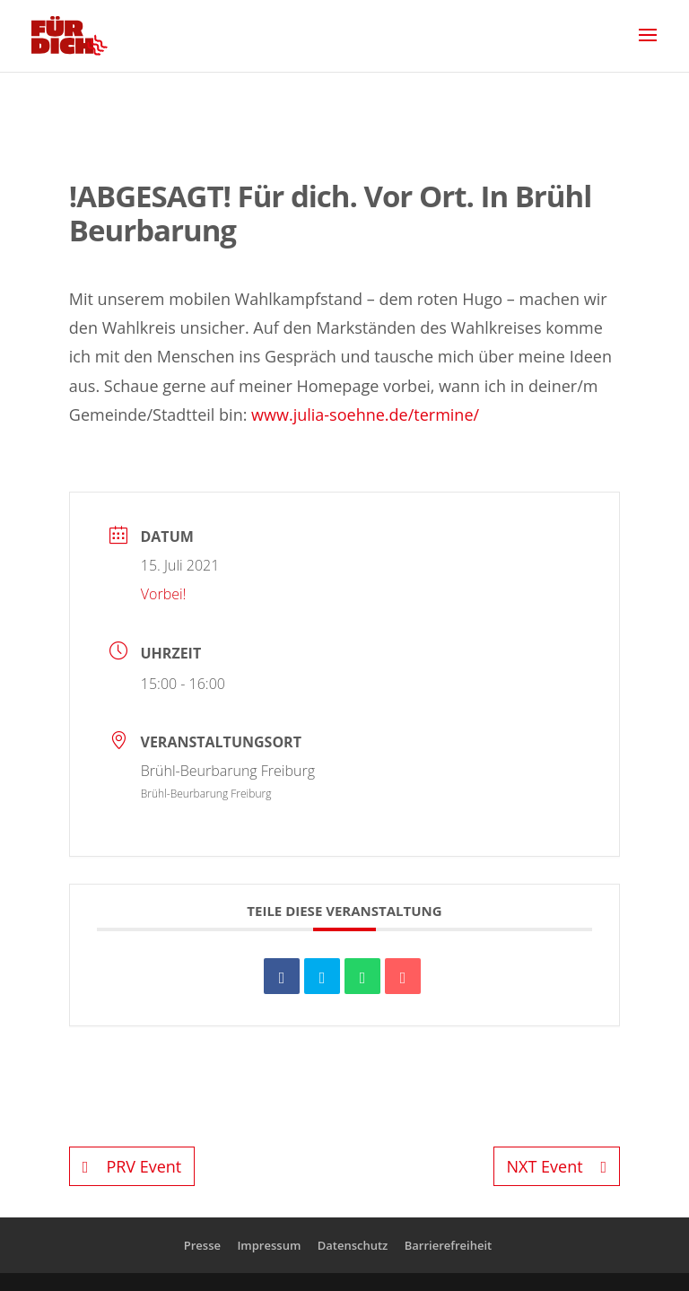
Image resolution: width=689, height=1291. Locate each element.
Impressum (269, 1245)
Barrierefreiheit (449, 1245)
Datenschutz (353, 1245)
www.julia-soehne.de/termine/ (365, 414)
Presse (202, 1245)
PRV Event (132, 1166)
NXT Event (557, 1166)
